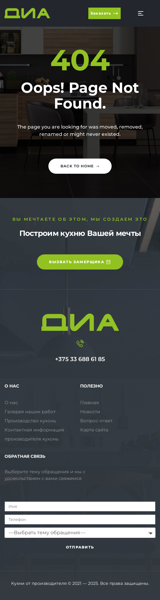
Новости (90, 411)
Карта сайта (94, 430)
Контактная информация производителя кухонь (34, 434)
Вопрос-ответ (96, 421)
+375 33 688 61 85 (80, 359)
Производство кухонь (30, 421)
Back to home (80, 166)
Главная (89, 402)
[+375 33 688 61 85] (80, 343)
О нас (11, 402)
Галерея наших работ (30, 411)
